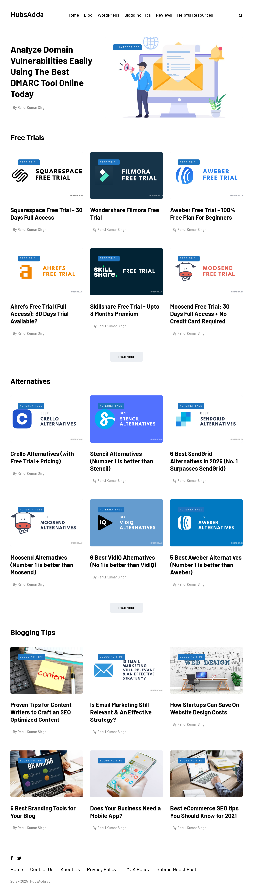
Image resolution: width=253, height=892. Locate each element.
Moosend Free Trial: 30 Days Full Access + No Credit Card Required (200, 333)
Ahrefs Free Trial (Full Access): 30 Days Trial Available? (39, 333)
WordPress (108, 14)
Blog (88, 14)
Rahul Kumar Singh (32, 107)
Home (73, 14)
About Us (70, 869)
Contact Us (42, 869)
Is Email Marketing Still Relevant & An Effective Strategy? (121, 731)
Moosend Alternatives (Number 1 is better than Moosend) (41, 584)
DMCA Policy (136, 869)
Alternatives (31, 424)
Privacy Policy (101, 869)
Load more (126, 376)
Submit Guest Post (176, 869)
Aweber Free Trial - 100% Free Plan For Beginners (202, 232)
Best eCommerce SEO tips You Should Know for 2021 (204, 831)
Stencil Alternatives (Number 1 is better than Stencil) (121, 480)
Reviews (164, 14)
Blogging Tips (137, 14)
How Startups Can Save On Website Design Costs (204, 727)
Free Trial (29, 181)
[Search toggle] (239, 15)
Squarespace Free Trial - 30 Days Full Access (46, 232)
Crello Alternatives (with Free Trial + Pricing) (42, 476)
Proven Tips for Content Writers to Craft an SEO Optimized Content (41, 731)
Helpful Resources (195, 14)
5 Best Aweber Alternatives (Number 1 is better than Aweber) (206, 584)
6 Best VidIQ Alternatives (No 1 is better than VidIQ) (123, 580)
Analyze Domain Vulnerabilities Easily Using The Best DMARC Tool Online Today (51, 71)
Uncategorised (127, 47)
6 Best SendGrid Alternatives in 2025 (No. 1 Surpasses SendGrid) (204, 480)
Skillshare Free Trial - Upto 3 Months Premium (124, 329)
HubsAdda (27, 14)
